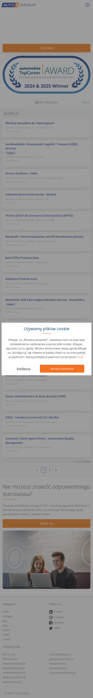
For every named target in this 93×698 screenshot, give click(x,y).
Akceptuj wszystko (62, 369)
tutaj (80, 357)
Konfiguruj (23, 369)
